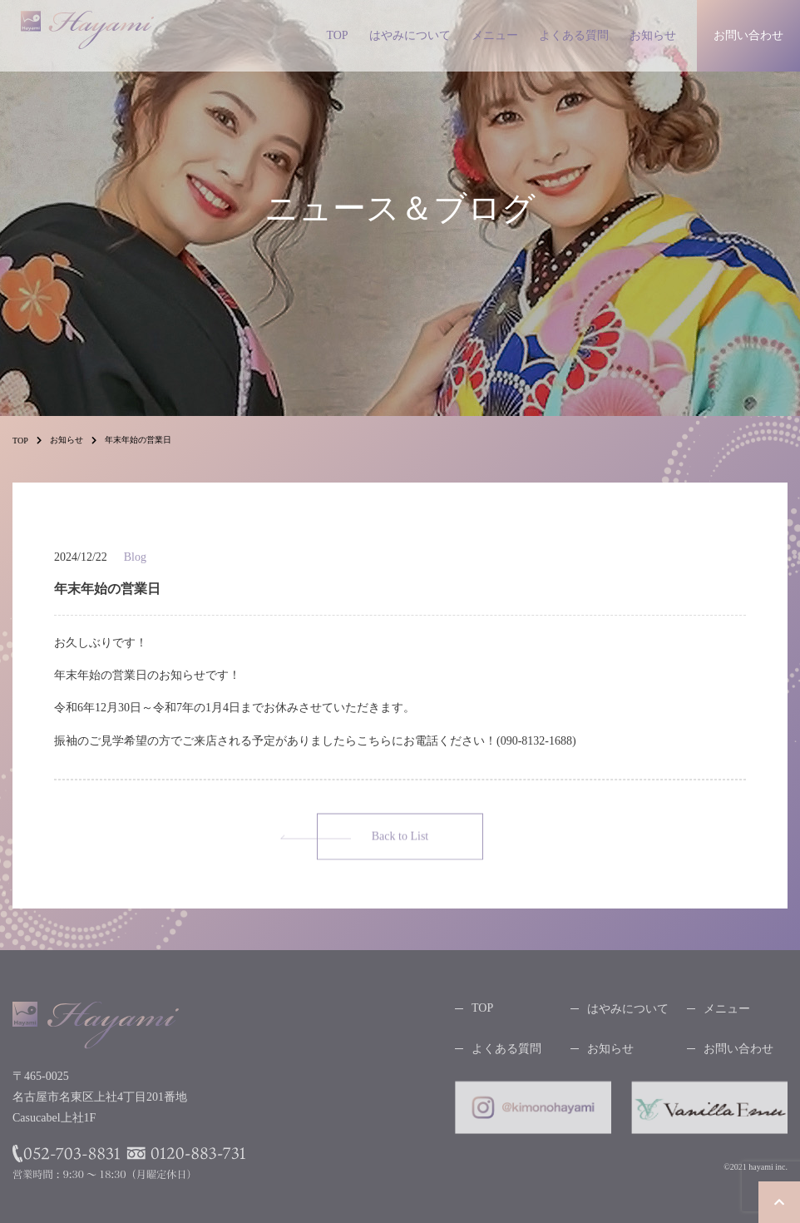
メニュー (495, 35)
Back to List (400, 840)
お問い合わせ (738, 1053)
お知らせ (653, 35)
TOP (337, 35)
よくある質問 (574, 35)
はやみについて (410, 35)
